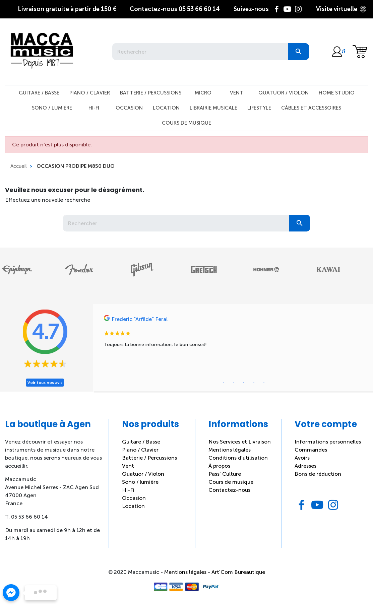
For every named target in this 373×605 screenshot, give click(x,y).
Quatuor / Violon (283, 93)
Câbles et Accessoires (311, 108)
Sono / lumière (140, 482)
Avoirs (302, 458)
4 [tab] (254, 383)
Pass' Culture (224, 474)
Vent (236, 93)
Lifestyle (259, 108)
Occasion (129, 108)
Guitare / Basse (39, 93)
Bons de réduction (318, 474)
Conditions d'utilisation (238, 458)
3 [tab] (244, 383)
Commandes (311, 450)
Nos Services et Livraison (239, 442)
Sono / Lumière (52, 108)
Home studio (337, 93)
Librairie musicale (213, 108)
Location (166, 108)
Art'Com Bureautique (238, 572)
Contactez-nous (229, 490)
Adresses (305, 466)
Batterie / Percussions (150, 93)
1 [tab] (224, 383)
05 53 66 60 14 (175, 9)
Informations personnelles (328, 442)
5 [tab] (264, 383)
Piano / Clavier (89, 93)
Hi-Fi (93, 108)
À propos (219, 466)
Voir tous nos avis (44, 382)
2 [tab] (234, 383)
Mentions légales (229, 450)
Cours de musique (186, 123)
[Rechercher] (200, 51)
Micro (203, 93)
